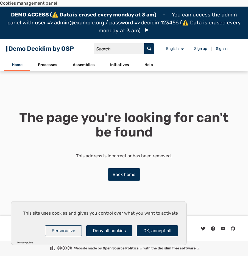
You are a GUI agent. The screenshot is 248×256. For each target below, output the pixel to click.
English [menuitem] (172, 48)
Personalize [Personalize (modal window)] (63, 230)
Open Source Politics (123, 248)
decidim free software (178, 248)
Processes (47, 64)
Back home (124, 174)
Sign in (221, 48)
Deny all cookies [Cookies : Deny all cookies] (109, 230)
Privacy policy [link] (25, 242)
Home (17, 64)
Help (148, 64)
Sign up (200, 48)
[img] (147, 30)
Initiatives (119, 64)
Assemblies (84, 64)
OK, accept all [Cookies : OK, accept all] (157, 230)
